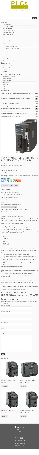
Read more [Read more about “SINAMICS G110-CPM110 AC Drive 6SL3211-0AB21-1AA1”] (23, 386)
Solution (5, 71)
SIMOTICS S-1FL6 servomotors (13, 48)
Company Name (16, 323)
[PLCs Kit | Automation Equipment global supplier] (19, 5)
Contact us (20, 433)
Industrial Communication (8, 32)
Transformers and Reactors (9, 53)
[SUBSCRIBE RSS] (3, 14)
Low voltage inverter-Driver (9, 51)
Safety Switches (6, 36)
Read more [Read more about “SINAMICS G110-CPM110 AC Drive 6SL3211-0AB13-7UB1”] (23, 416)
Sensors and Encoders (8, 28)
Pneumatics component (8, 60)
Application (5, 84)
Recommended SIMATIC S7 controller (15, 292)
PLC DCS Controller (7, 38)
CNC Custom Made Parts (8, 26)
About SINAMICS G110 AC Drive (9, 76)
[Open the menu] (36, 14)
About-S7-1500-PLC (7, 80)
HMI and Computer (7, 42)
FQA (4, 86)
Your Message (16, 338)
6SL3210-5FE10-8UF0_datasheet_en (9, 207)
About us (19, 434)
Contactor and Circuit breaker (9, 55)
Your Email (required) (16, 312)
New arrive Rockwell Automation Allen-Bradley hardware (14, 67)
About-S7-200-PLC (7, 82)
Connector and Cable (7, 24)
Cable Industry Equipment (8, 34)
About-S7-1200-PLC (7, 78)
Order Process (19, 429)
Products (5, 69)
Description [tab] (5, 185)
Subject (16, 329)
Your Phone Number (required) (16, 318)
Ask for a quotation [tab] (13, 185)
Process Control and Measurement (11, 30)
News (4, 88)
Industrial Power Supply (8, 58)
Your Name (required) (16, 307)
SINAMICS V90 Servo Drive (11, 46)
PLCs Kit (21, 453)
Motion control (6, 43)
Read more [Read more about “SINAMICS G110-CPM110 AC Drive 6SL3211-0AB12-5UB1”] (4, 386)
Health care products (7, 57)
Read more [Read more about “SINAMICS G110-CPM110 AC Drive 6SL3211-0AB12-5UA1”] (4, 416)
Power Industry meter (8, 40)
